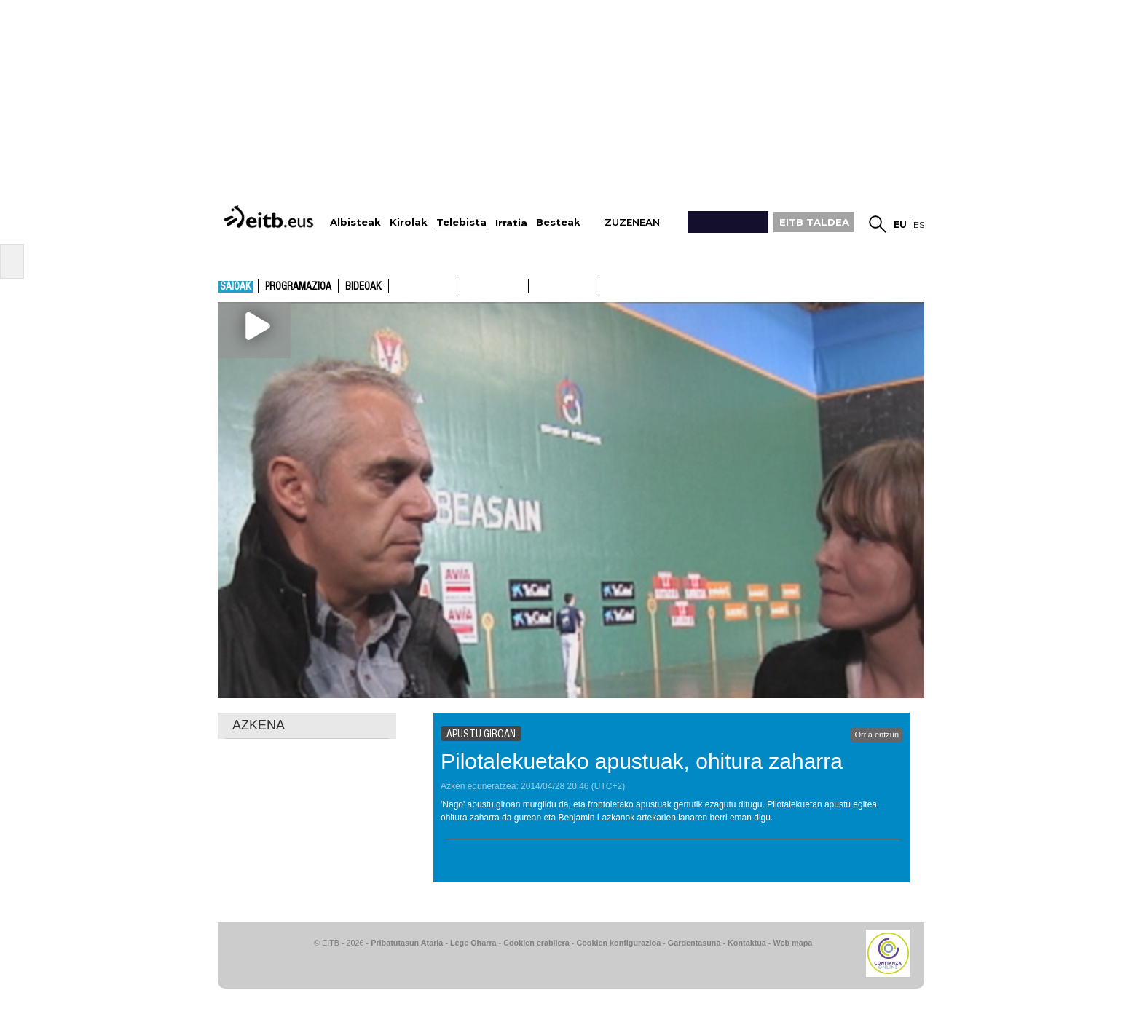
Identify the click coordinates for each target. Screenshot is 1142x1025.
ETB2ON (606, 284)
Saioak (235, 287)
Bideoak (363, 287)
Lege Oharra (473, 942)
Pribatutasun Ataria (407, 942)
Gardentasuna (694, 942)
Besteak (558, 222)
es (918, 224)
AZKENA (258, 725)
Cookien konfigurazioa (618, 942)
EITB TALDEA (814, 222)
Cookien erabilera (536, 942)
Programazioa (298, 287)
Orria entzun (876, 734)
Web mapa (792, 942)
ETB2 (493, 286)
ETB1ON (535, 284)
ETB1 (422, 286)
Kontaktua (747, 942)
